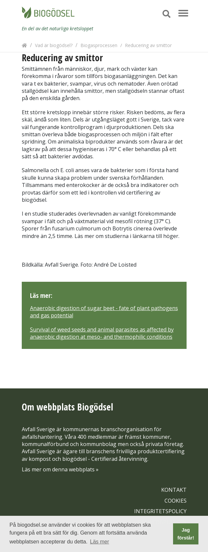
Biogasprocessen (98, 45)
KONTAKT (174, 489)
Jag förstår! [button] (185, 533)
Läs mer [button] (99, 541)
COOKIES (175, 500)
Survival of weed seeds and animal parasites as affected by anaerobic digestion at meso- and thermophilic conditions (102, 333)
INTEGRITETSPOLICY (160, 511)
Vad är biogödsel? (54, 45)
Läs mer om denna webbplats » (60, 469)
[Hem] (24, 45)
